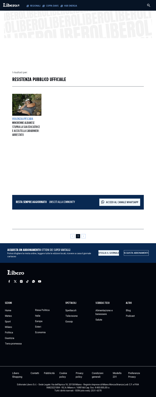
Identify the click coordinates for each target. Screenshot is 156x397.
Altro (129, 303)
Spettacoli (70, 303)
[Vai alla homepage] (11, 5)
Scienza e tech (103, 303)
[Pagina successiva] (83, 236)
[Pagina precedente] (72, 236)
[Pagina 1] (78, 236)
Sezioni (8, 303)
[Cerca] (148, 5)
